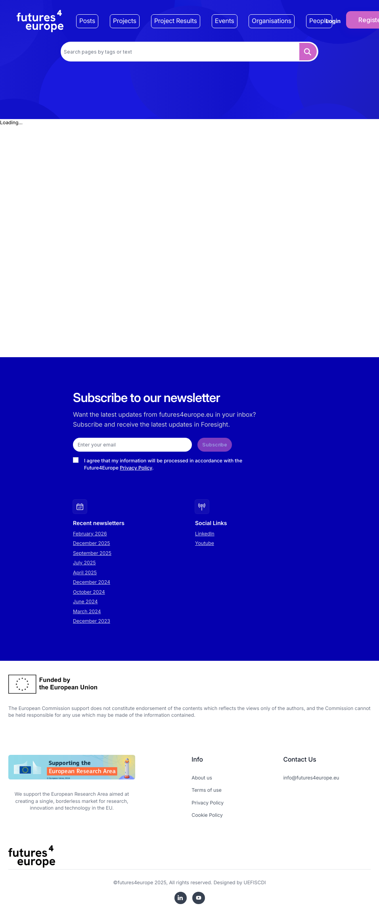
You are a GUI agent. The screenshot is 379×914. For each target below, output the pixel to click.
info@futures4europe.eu (311, 778)
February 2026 (90, 534)
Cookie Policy (207, 815)
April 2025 (85, 572)
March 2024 (87, 611)
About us (201, 778)
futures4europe (135, 882)
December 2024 (91, 582)
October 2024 (89, 592)
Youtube (204, 543)
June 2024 (85, 601)
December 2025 (91, 543)
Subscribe (214, 445)
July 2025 (84, 563)
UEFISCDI (255, 882)
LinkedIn (204, 534)
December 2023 (91, 621)
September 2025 (92, 553)
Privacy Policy (136, 468)
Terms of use (206, 790)
